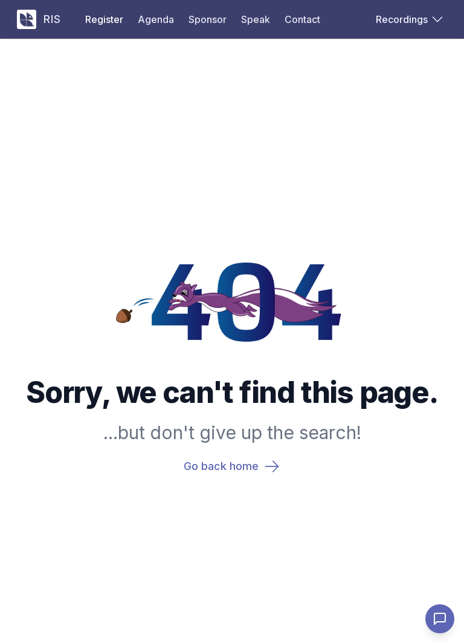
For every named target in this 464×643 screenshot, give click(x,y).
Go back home (232, 466)
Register (104, 19)
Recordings (409, 19)
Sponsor (207, 19)
